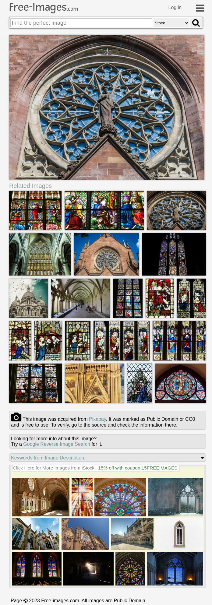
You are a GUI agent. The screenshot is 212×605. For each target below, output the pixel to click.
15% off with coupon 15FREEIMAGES (137, 467)
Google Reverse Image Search (56, 444)
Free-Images (43, 7)
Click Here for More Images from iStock (53, 467)
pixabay (97, 419)
